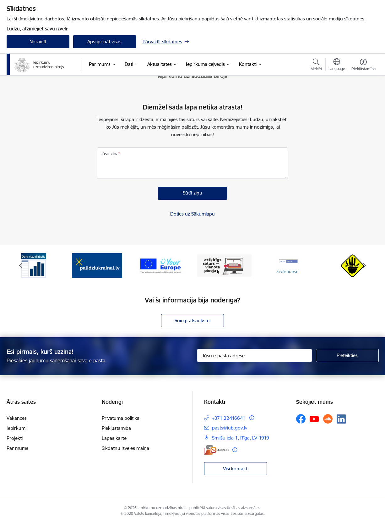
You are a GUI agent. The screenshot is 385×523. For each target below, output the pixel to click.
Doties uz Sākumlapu (192, 214)
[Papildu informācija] (251, 417)
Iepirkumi (16, 428)
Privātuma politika (120, 418)
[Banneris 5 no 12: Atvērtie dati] (288, 265)
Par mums (17, 448)
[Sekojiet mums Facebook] (301, 419)
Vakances (17, 418)
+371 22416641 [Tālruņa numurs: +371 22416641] (228, 418)
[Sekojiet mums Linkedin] (341, 419)
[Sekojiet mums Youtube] (314, 418)
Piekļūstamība (116, 428)
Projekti (15, 438)
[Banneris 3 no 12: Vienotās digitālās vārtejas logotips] (160, 265)
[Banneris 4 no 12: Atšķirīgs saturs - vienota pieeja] (224, 265)
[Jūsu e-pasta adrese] (254, 355)
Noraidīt (38, 42)
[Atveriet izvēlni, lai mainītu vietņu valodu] (336, 65)
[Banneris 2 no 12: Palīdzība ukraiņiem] (97, 265)
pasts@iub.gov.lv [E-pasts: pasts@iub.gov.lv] (229, 428)
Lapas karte (114, 438)
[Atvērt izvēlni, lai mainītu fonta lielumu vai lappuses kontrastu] (363, 65)
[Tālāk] (364, 266)
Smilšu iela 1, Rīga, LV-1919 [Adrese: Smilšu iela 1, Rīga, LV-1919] (240, 438)
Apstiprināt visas (104, 42)
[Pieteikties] (347, 355)
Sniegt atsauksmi (192, 320)
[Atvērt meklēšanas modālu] (316, 65)
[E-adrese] (216, 450)
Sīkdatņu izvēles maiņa (125, 448)
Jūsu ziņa (109, 154)
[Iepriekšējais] (21, 266)
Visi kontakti (235, 469)
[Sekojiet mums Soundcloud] (328, 419)
